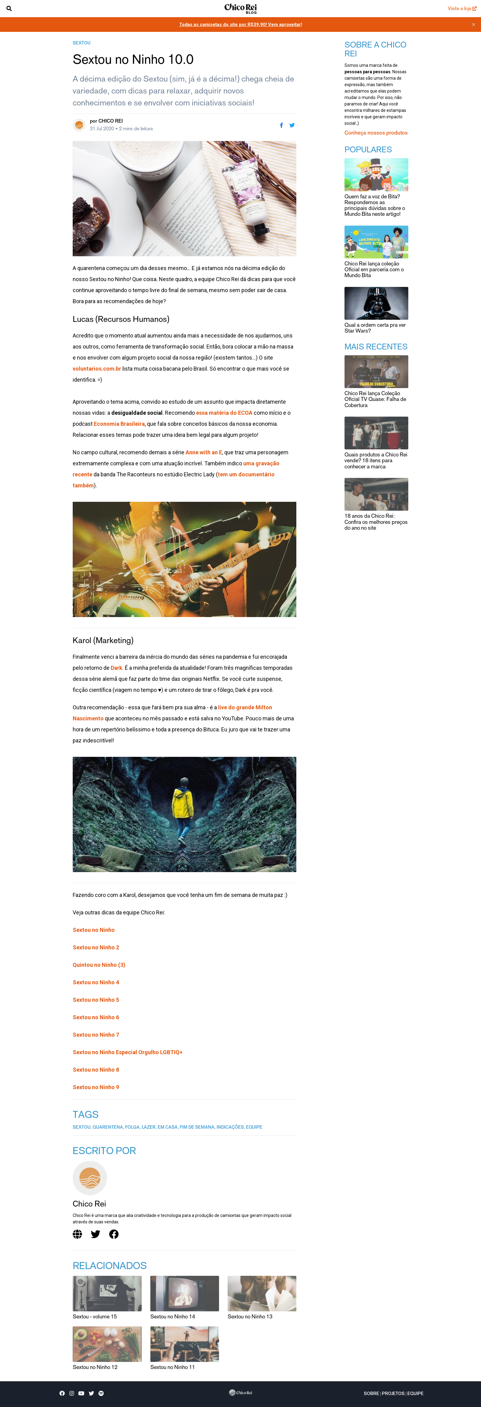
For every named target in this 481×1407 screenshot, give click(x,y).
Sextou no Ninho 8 (96, 1069)
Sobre (371, 1394)
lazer (149, 1128)
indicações (230, 1128)
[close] (474, 24)
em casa (168, 1128)
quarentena (108, 1128)
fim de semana (197, 1128)
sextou (81, 43)
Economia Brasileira (119, 424)
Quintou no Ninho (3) (99, 965)
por (106, 121)
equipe (254, 1128)
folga (132, 1128)
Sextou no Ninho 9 (96, 1087)
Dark (116, 668)
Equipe (415, 1394)
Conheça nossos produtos (376, 133)
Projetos (393, 1394)
